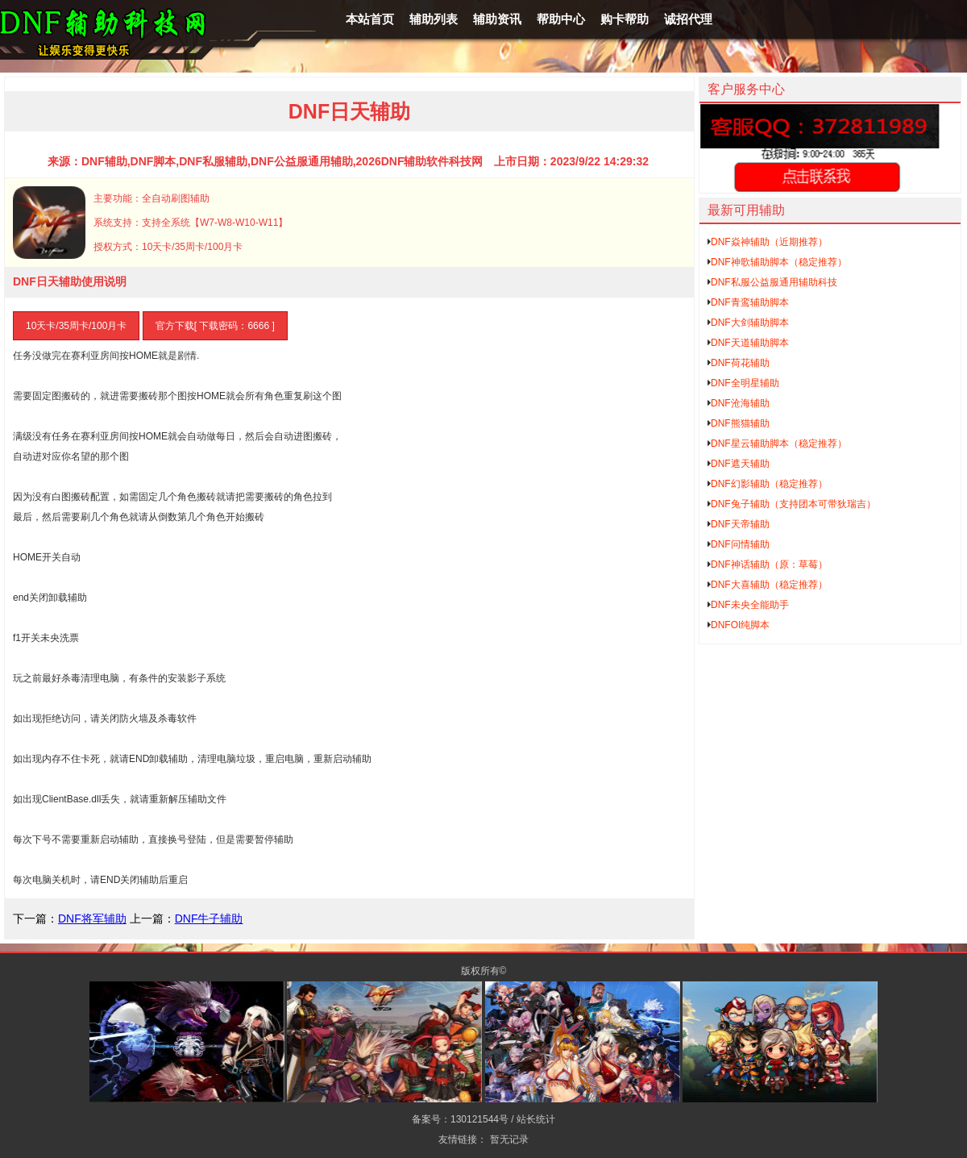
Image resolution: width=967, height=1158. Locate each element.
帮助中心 (561, 19)
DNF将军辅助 (92, 918)
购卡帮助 (624, 19)
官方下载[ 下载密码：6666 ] (215, 325)
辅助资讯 (497, 19)
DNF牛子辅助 (209, 918)
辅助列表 (433, 19)
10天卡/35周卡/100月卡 (76, 325)
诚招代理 (688, 19)
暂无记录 (509, 1139)
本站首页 (370, 19)
